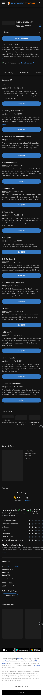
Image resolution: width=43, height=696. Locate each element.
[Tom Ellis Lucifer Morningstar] (8, 427)
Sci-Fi (16, 548)
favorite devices (27, 63)
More (4, 59)
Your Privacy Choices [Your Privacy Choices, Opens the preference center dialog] (21, 686)
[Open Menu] (3, 3)
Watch (6, 646)
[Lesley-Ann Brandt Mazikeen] (34, 427)
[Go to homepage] (21, 3)
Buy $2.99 (21, 104)
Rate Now (27, 482)
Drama (10, 548)
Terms (7, 661)
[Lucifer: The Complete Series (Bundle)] (26, 452)
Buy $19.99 (25, 38)
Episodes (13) (8, 73)
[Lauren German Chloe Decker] (21, 427)
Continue (21, 692)
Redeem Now (10, 577)
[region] (21, 674)
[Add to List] (40, 25)
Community (17, 482)
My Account (8, 650)
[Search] (39, 3)
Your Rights (36, 665)
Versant (19, 659)
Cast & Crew (24, 73)
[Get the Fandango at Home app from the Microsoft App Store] (35, 631)
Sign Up (21, 639)
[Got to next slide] (41, 427)
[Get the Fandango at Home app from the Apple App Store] (8, 631)
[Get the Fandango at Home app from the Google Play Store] (22, 631)
